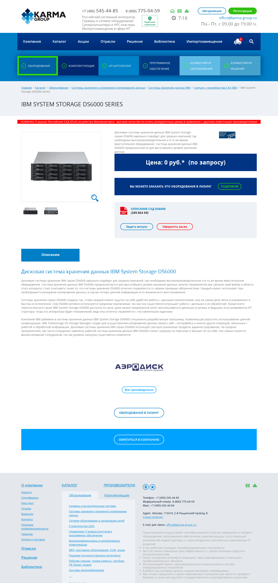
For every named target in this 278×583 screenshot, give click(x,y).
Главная (26, 87)
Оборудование (58, 87)
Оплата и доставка (33, 539)
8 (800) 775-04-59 (183, 501)
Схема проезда (153, 517)
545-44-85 (100, 10)
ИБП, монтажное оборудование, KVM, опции (97, 550)
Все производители (139, 390)
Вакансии (27, 514)
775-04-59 (143, 10)
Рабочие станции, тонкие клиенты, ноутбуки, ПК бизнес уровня (97, 562)
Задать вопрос (136, 227)
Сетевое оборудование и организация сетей (96, 520)
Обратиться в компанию (139, 440)
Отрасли (28, 548)
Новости (26, 492)
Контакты (27, 519)
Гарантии (27, 534)
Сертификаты (29, 497)
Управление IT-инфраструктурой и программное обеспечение (90, 533)
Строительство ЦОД (81, 526)
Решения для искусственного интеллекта (94, 555)
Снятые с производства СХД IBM (215, 87)
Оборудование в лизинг (139, 413)
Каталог (40, 87)
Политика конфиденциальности (34, 526)
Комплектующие (116, 495)
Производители (119, 485)
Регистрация (242, 11)
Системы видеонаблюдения (86, 570)
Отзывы (26, 508)
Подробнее (229, 186)
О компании (32, 485)
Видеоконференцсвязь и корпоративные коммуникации (94, 542)
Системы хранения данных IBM (169, 87)
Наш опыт (27, 503)
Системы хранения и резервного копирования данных (108, 87)
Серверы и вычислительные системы (92, 506)
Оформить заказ (175, 227)
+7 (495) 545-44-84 (162, 505)
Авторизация (212, 11)
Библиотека (31, 567)
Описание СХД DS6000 (148, 209)
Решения (29, 558)
